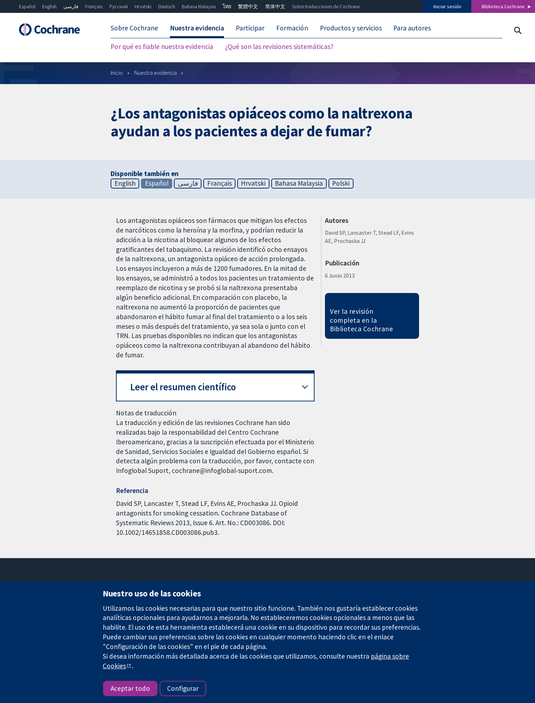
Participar (250, 28)
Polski (341, 183)
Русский (119, 6)
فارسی (70, 6)
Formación (292, 28)
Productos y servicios (351, 28)
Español (27, 6)
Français (93, 6)
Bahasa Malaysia (199, 6)
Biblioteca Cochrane (503, 6)
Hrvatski (143, 6)
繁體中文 (248, 6)
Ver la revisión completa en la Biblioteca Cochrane (361, 320)
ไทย (227, 6)
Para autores (412, 28)
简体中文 (275, 6)
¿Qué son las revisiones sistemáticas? (279, 46)
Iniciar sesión (447, 6)
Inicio (117, 72)
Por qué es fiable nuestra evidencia (162, 46)
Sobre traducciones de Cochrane (326, 6)
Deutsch (166, 6)
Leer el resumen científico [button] (183, 387)
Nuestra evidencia (197, 28)
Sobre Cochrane (134, 28)
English (49, 6)
